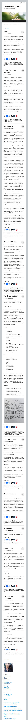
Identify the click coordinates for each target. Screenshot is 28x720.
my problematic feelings (13, 64)
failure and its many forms (18, 521)
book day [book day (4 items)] (20, 708)
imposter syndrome (16, 289)
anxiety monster (18, 62)
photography (13, 522)
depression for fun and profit (8, 63)
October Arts (8, 548)
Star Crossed (8, 126)
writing (5, 237)
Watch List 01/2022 (10, 296)
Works (13, 21)
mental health (6, 64)
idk (21, 63)
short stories (10, 291)
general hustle (16, 63)
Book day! (5, 678)
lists (12, 433)
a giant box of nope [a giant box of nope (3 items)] (15, 702)
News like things (7, 683)
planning (8, 434)
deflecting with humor (7, 432)
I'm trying (7, 488)
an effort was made (10, 431)
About (9, 21)
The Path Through (10, 439)
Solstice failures (9, 494)
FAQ (16, 21)
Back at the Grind (10, 242)
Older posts (6, 28)
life (18, 233)
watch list (12, 434)
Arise (6, 32)
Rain (12, 33)
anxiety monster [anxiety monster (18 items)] (10, 706)
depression (22, 652)
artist (4, 590)
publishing (5, 291)
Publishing (6, 686)
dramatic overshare (13, 233)
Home (5, 21)
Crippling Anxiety (10, 520)
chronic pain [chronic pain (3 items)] (6, 710)
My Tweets (5, 699)
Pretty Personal (9, 62)
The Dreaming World (12, 7)
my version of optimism (15, 290)
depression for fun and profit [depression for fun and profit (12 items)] (12, 715)
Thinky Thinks (6, 687)
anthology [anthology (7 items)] (14, 704)
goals (20, 63)
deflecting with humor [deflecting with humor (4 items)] (17, 710)
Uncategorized (6, 688)
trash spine (17, 522)
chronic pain (17, 232)
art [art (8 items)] (14, 708)
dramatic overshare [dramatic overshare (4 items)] (8, 718)
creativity (21, 431)
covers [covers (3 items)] (10, 710)
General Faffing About (10, 430)
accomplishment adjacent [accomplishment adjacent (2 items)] (7, 702)
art (22, 520)
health (15, 653)
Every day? (8, 528)
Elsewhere (5, 681)
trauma (16, 654)
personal (18, 64)
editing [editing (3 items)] (14, 718)
